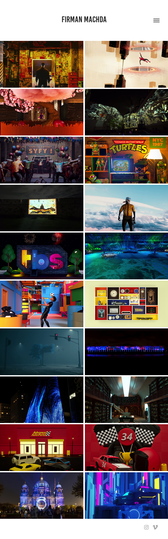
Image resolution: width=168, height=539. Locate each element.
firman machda (84, 19)
